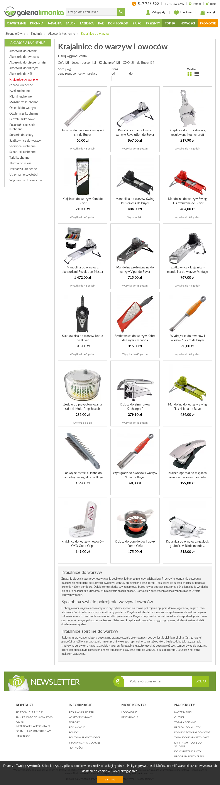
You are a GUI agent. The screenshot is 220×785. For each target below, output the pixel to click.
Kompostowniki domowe (192, 732)
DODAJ (200, 681)
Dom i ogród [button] (118, 23)
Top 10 (170, 23)
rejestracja (129, 717)
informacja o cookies (84, 742)
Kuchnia (36, 33)
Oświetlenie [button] (16, 23)
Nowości (188, 23)
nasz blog (23, 736)
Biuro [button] (137, 23)
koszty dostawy (80, 717)
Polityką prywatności (141, 766)
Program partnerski (189, 756)
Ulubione (182, 12)
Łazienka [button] (87, 23)
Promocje (208, 23)
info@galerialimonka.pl (33, 726)
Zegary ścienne (185, 722)
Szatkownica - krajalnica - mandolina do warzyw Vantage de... (187, 271)
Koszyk (208, 12)
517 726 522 (36, 712)
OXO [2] (128, 62)
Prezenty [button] (153, 23)
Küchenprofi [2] (109, 62)
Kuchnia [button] (36, 23)
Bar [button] (101, 23)
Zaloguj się (155, 12)
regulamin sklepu (81, 712)
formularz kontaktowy (33, 731)
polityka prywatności (84, 737)
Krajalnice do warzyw (95, 33)
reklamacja (77, 727)
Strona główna (15, 33)
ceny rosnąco (67, 73)
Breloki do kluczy (187, 727)
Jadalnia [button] (55, 23)
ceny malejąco (87, 73)
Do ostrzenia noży (187, 751)
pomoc (74, 732)
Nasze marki (182, 712)
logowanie (129, 712)
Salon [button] (71, 23)
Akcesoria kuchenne (61, 33)
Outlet (179, 717)
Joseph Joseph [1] (84, 62)
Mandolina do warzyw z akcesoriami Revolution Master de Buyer (82, 271)
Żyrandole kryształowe (191, 737)
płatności (76, 747)
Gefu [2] (63, 62)
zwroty (74, 722)
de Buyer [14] (146, 62)
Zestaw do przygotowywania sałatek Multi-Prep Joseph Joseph (82, 408)
